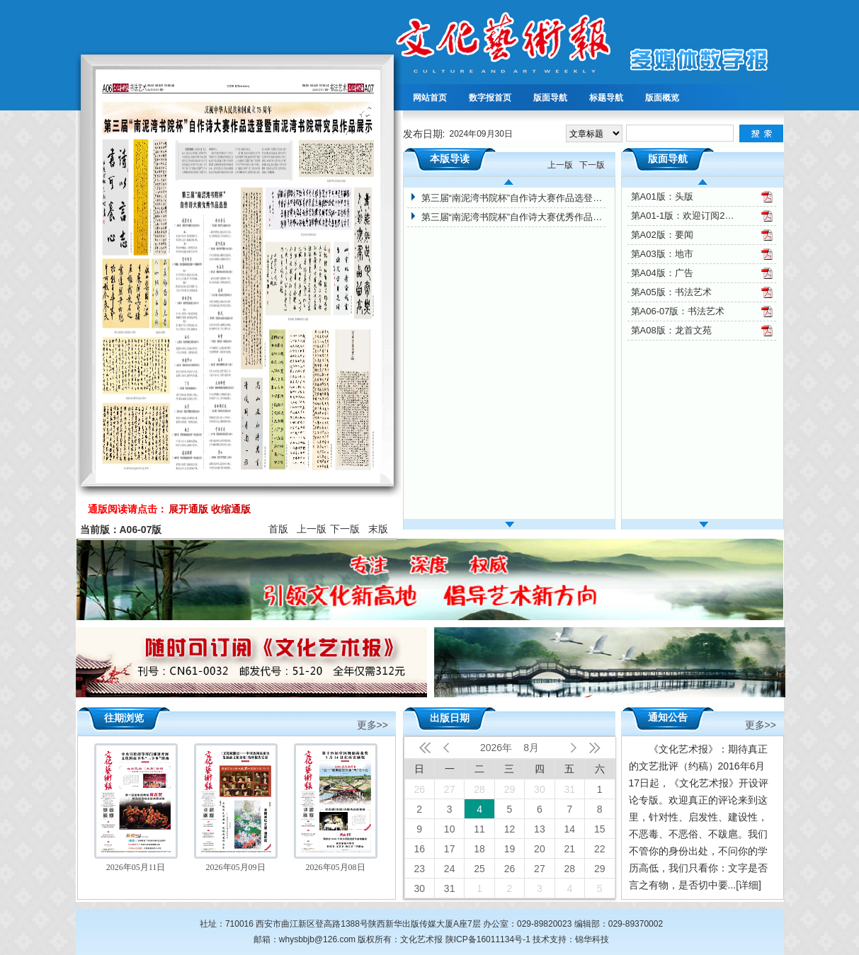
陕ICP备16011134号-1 (487, 939)
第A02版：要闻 (662, 234)
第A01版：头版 (662, 196)
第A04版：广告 (662, 273)
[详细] (748, 885)
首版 (278, 528)
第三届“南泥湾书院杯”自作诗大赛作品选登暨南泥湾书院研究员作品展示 (513, 198)
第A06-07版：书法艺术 (678, 311)
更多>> (372, 723)
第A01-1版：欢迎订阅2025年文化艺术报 (684, 215)
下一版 (345, 528)
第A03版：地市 (662, 253)
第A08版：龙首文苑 (671, 330)
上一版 (311, 528)
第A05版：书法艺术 (671, 292)
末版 (378, 528)
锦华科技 (592, 939)
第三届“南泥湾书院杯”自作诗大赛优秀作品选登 (513, 217)
